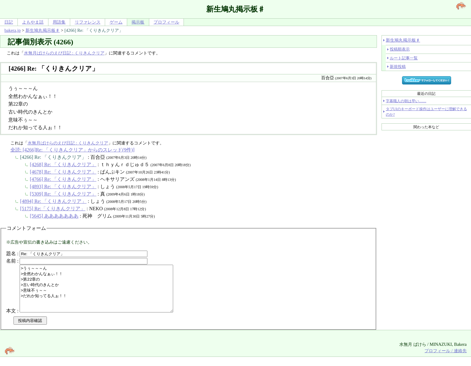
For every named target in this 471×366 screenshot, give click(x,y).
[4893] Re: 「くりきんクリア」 (63, 186)
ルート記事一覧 (404, 58)
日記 (8, 22)
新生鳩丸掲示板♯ (42, 30)
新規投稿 (398, 66)
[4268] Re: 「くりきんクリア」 (63, 164)
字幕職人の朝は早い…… (406, 101)
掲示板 (137, 22)
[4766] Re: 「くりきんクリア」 (63, 179)
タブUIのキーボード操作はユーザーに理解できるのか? (426, 112)
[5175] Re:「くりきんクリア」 (52, 208)
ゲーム (116, 22)
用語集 (59, 22)
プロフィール (166, 22)
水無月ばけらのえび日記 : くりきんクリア (64, 52)
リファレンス (88, 22)
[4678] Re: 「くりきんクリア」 (63, 171)
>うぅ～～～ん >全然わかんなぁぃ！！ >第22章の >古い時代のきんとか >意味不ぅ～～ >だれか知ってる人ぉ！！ (106, 293)
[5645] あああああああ (54, 215)
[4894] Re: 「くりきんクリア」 (53, 201)
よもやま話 (33, 22)
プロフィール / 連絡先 (445, 359)
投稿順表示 (400, 49)
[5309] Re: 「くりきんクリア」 (63, 193)
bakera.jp (12, 30)
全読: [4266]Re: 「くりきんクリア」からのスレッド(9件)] (72, 149)
